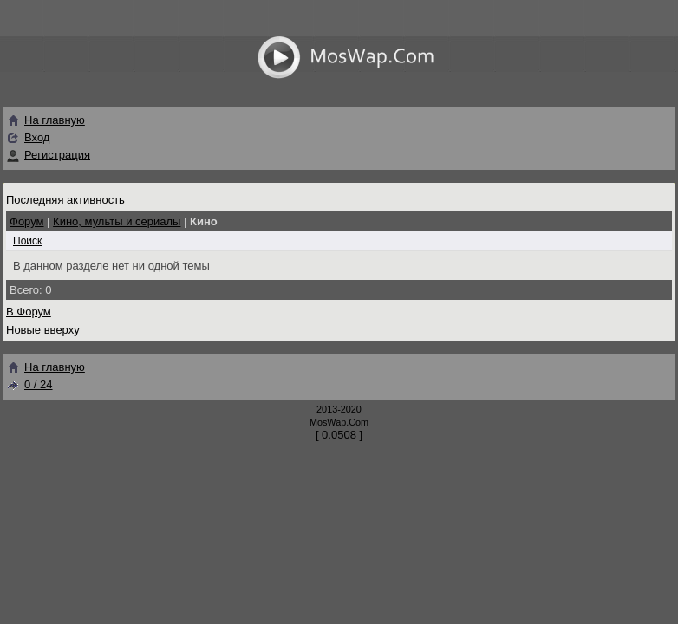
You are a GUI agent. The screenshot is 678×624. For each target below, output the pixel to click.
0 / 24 (29, 384)
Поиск (27, 241)
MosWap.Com (339, 422)
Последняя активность (65, 199)
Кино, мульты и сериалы (116, 221)
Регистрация (57, 154)
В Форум (28, 311)
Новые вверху (43, 329)
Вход (36, 137)
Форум (27, 221)
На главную (45, 120)
